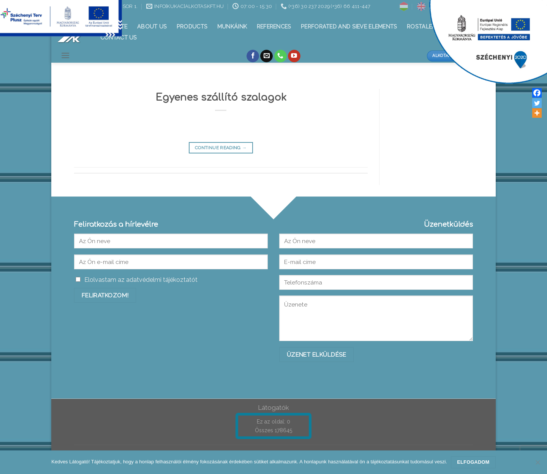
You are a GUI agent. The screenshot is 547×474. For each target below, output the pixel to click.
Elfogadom (473, 462)
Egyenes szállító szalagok (220, 97)
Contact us (118, 37)
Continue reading (221, 148)
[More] (537, 113)
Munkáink (232, 26)
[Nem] (537, 464)
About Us (152, 26)
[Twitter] (537, 103)
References (274, 26)
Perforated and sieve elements (349, 26)
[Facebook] (537, 93)
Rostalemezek (428, 26)
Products (192, 26)
